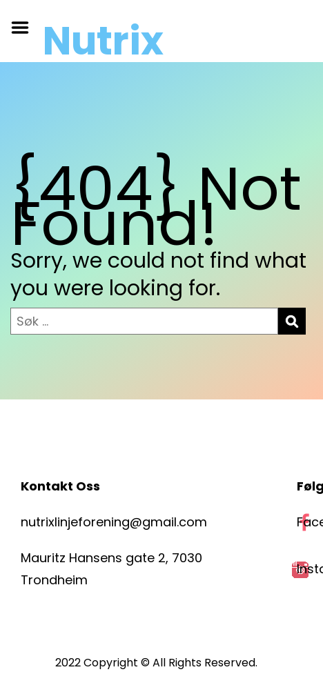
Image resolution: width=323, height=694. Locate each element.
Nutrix (103, 41)
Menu (24, 27)
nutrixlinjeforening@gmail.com (114, 522)
